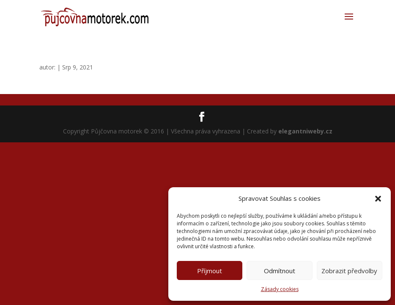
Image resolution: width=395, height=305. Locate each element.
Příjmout (209, 270)
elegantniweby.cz (305, 131)
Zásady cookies (280, 289)
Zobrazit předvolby (349, 270)
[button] (378, 198)
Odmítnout (279, 270)
